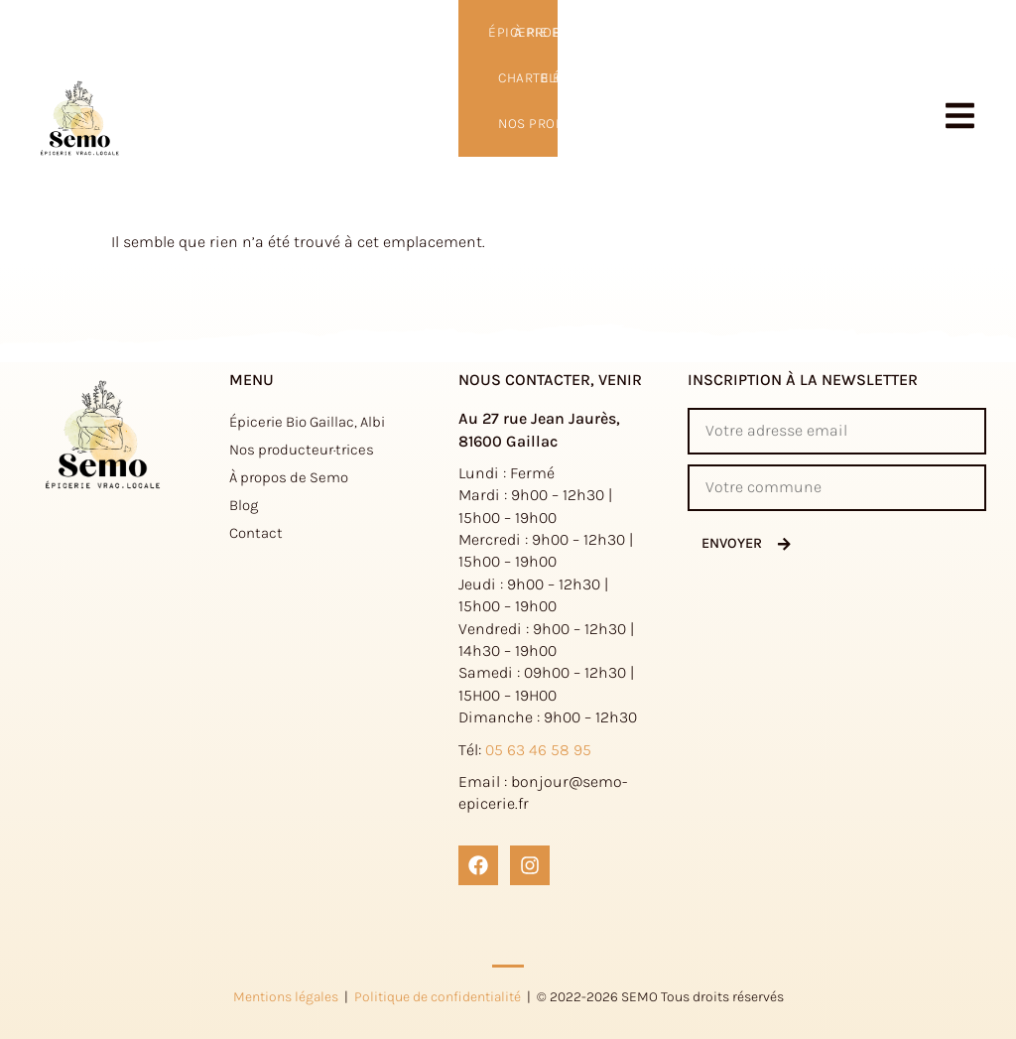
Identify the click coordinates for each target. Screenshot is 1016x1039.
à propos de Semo (790, 32)
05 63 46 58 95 (538, 749)
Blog (891, 32)
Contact (958, 32)
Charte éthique (282, 32)
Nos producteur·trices (441, 32)
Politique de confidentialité (437, 996)
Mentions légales (285, 996)
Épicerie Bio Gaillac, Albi (118, 32)
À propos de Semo (288, 477)
